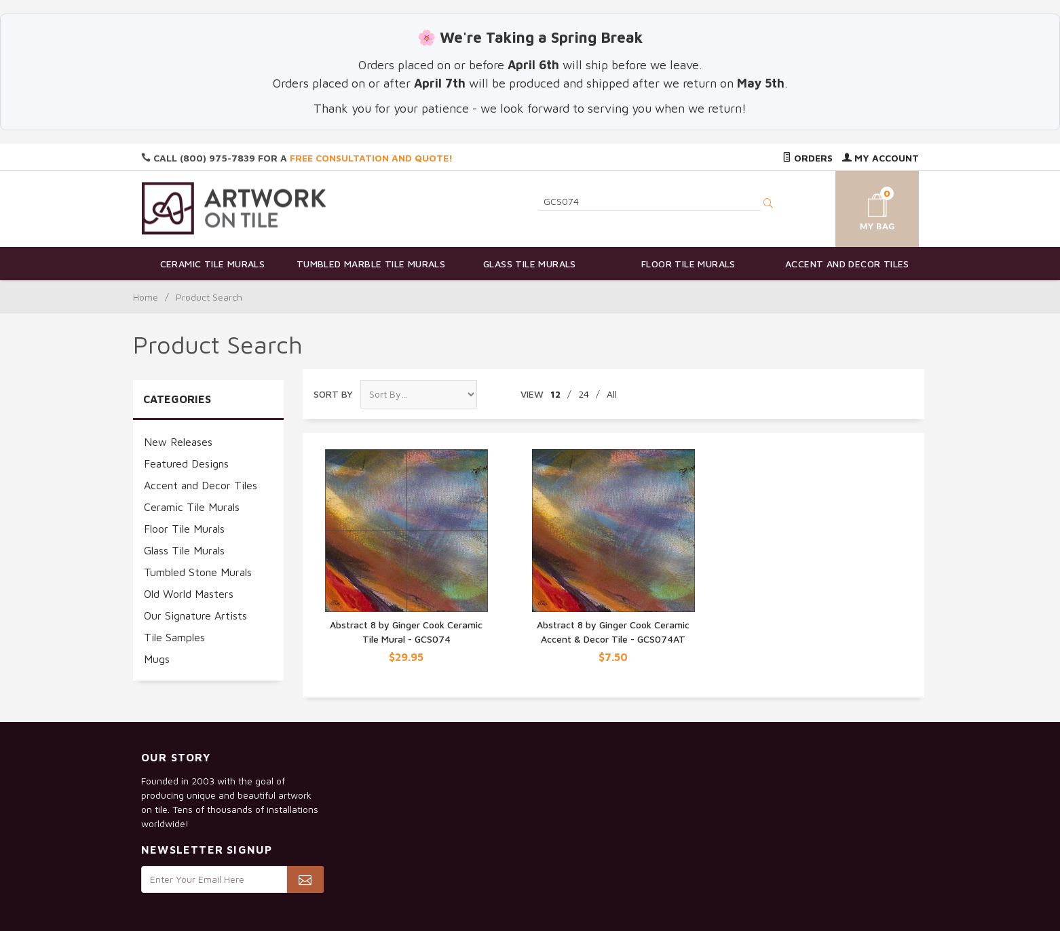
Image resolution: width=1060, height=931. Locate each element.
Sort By (333, 394)
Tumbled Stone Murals (198, 572)
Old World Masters (188, 594)
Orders (807, 158)
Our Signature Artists (195, 615)
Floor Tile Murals (688, 263)
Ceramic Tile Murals (212, 263)
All (612, 394)
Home (145, 297)
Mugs (157, 659)
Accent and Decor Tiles (847, 263)
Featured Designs (186, 463)
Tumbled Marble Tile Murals (371, 263)
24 (583, 394)
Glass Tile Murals (529, 263)
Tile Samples (174, 637)
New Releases (178, 442)
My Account (880, 158)
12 (555, 394)
